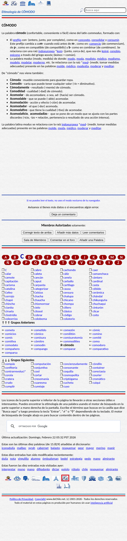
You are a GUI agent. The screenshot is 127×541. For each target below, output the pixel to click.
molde (61, 66)
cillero (67, 307)
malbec (21, 448)
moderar (95, 66)
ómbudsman (50, 458)
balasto (55, 448)
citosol (38, 311)
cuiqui (96, 383)
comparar (69, 349)
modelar (26, 62)
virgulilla (23, 458)
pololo (65, 469)
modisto (90, 59)
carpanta (39, 285)
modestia (83, 66)
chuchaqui (99, 304)
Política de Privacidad (22, 499)
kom (59, 51)
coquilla (68, 371)
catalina (10, 289)
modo (71, 59)
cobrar (38, 315)
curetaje (39, 386)
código (67, 315)
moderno (39, 62)
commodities (71, 341)
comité (97, 337)
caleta (38, 274)
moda (80, 59)
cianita (9, 307)
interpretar (8, 469)
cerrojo (9, 296)
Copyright (40, 499)
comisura (40, 337)
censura (68, 292)
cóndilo (97, 364)
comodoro (98, 345)
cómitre (39, 341)
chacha (38, 296)
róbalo (76, 469)
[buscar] (63, 426)
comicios (10, 334)
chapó (9, 300)
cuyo (66, 386)
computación (42, 364)
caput (37, 281)
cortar (38, 375)
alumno (35, 458)
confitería (11, 367)
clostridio (11, 315)
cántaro (97, 277)
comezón (69, 330)
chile (85, 469)
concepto (84, 40)
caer (95, 270)
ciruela (9, 311)
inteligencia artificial (102, 502)
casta (96, 285)
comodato (11, 345)
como (96, 341)
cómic (96, 330)
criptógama (70, 379)
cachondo (69, 270)
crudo (8, 383)
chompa (68, 304)
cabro (37, 270)
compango (41, 349)
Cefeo (8, 292)
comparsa (11, 352)
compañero (12, 349)
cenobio (115, 51)
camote (10, 277)
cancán (38, 277)
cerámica (98, 292)
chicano (68, 300)
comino (97, 334)
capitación (11, 281)
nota (13, 458)
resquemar (69, 448)
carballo (68, 281)
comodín (39, 345)
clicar (96, 311)
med (85, 62)
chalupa (68, 296)
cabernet (42, 448)
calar (8, 274)
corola (9, 375)
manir (111, 448)
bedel (64, 458)
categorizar (41, 289)
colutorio (69, 319)
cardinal (98, 281)
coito (96, 315)
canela (67, 277)
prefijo (17, 40)
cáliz (66, 274)
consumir (113, 40)
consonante (70, 367)
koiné (105, 51)
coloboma (40, 319)
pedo (87, 458)
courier (97, 375)
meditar (109, 66)
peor (81, 448)
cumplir (10, 386)
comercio (95, 43)
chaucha (39, 300)
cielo (37, 307)
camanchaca (100, 274)
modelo (15, 62)
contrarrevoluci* (15, 371)
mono (21, 469)
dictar (55, 469)
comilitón (69, 334)
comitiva (10, 341)
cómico (38, 334)
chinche (10, 304)
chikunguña (100, 300)
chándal (98, 296)
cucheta (68, 383)
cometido (40, 330)
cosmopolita (71, 375)
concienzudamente (75, 364)
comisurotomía (73, 337)
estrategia (76, 458)
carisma (10, 285)
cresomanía (41, 379)
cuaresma (40, 383)
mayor (90, 448)
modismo (114, 59)
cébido (97, 289)
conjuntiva (40, 367)
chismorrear (42, 304)
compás (10, 364)
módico (101, 59)
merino (100, 448)
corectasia (99, 371)
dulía (5, 458)
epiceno (15, 55)
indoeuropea (46, 51)
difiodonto (43, 469)
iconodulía (8, 448)
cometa (10, 330)
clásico (67, 311)
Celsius (38, 292)
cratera (9, 379)
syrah (31, 448)
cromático (99, 379)
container (99, 367)
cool (36, 371)
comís (8, 337)
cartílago (68, 285)
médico (70, 66)
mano (97, 458)
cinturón (98, 307)
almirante (109, 458)
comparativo (100, 349)
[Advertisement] (63, 162)
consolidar (98, 40)
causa (66, 289)
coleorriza (11, 319)
